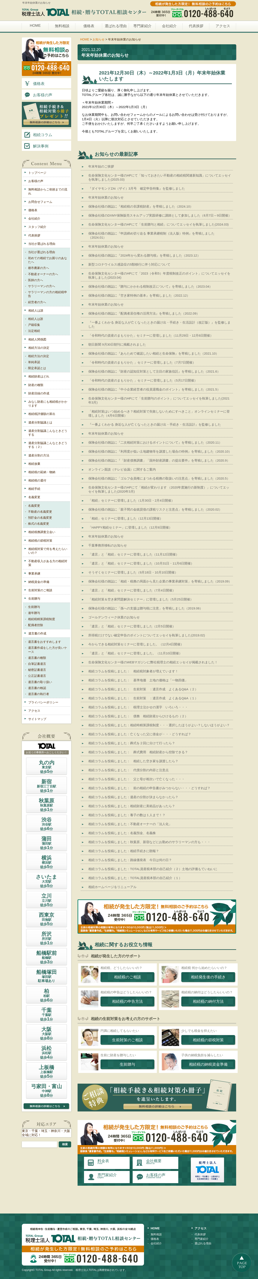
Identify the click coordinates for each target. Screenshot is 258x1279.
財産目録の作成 (38, 393)
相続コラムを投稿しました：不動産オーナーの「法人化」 (130, 824)
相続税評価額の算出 (41, 414)
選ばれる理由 (116, 26)
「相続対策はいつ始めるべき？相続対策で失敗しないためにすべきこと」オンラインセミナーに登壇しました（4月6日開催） (159, 413)
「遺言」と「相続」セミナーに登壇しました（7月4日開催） (132, 590)
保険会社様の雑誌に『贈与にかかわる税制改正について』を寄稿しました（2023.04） (150, 286)
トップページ (37, 172)
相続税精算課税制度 (41, 619)
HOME (35, 26)
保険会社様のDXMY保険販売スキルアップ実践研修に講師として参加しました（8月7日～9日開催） (159, 215)
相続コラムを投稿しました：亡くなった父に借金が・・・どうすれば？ (139, 734)
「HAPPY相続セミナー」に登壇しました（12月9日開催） (130, 527)
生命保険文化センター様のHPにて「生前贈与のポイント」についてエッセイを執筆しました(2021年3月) (159, 400)
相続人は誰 (35, 310)
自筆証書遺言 (37, 663)
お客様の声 (37, 95)
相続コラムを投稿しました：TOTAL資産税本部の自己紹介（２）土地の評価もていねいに (152, 869)
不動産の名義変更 (40, 511)
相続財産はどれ (38, 376)
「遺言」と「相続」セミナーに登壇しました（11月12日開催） (133, 554)
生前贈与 (34, 598)
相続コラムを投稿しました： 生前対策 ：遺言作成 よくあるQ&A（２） (143, 689)
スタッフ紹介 (37, 227)
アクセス (223, 26)
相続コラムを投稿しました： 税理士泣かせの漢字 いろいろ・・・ (138, 707)
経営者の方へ (37, 302)
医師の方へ (35, 280)
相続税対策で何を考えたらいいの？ (47, 550)
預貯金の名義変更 (40, 517)
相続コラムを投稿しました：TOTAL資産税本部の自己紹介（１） (135, 878)
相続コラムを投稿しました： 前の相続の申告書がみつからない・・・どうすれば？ (149, 788)
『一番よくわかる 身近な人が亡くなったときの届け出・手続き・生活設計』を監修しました (154, 424)
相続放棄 (34, 463)
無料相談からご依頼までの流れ (47, 191)
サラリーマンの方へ (41, 286)
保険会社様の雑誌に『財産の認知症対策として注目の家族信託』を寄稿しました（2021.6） (154, 371)
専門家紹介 (142, 26)
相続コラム (37, 134)
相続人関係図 (37, 339)
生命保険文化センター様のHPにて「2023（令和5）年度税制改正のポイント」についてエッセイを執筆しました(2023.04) (159, 275)
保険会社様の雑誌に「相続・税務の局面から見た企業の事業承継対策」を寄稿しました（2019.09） (160, 581)
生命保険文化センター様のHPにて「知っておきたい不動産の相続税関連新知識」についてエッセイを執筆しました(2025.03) (159, 177)
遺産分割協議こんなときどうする (47, 432)
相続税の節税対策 (40, 540)
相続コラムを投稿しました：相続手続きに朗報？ (123, 851)
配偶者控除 (35, 625)
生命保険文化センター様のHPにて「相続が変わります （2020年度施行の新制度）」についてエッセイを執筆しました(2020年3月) (158, 489)
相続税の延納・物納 (41, 472)
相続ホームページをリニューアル (112, 887)
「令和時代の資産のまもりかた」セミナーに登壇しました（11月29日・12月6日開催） (150, 335)
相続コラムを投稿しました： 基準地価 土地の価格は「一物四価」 (138, 680)
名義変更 (34, 497)
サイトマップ (37, 719)
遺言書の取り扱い (40, 682)
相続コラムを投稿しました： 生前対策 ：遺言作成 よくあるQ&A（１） (143, 698)
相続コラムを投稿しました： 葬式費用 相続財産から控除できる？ (138, 752)
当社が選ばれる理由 (41, 243)
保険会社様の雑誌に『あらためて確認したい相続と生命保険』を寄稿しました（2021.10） (153, 353)
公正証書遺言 (37, 675)
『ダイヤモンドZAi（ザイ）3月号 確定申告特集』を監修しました (136, 188)
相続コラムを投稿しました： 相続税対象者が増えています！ (133, 671)
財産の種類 (35, 385)
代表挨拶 (196, 26)
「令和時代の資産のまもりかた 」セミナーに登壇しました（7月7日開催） (142, 362)
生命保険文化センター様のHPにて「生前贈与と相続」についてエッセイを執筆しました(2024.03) (158, 224)
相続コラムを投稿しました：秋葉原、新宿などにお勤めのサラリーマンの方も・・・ (149, 842)
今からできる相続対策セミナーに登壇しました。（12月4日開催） (136, 644)
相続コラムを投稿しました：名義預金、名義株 (122, 833)
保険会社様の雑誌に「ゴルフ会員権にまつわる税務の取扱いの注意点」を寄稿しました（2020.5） (159, 478)
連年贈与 (34, 613)
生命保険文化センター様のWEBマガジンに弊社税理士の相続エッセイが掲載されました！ (153, 662)
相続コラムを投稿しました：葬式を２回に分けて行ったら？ (131, 743)
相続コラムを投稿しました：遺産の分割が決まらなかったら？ (133, 797)
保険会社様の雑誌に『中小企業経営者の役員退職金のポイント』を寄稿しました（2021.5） (154, 389)
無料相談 (62, 26)
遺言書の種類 (37, 658)
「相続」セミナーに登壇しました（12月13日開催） (125, 518)
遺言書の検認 (37, 688)
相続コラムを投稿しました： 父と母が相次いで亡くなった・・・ (136, 779)
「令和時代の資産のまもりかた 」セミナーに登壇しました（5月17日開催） (142, 380)
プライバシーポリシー (43, 702)
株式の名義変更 (38, 523)
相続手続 (34, 488)
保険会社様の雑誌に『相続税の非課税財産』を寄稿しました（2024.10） (140, 206)
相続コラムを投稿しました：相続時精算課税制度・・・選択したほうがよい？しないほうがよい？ (159, 725)
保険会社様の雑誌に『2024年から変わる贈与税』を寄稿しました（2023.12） (144, 255)
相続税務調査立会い (41, 532)
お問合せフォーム (40, 202)
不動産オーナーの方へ (43, 274)
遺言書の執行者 (38, 694)
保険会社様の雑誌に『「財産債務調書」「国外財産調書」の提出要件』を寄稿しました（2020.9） (159, 460)
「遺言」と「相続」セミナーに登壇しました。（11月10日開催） (135, 653)
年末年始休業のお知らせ (106, 197)
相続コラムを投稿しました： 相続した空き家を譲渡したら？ (133, 761)
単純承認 (34, 362)
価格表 (88, 26)
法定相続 (34, 331)
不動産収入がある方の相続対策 (47, 563)
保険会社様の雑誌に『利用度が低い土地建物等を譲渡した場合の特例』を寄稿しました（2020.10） (160, 451)
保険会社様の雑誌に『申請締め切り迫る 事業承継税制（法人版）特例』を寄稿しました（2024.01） (151, 235)
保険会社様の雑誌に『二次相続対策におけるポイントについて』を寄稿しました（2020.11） (155, 442)
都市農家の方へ (38, 268)
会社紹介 (169, 26)
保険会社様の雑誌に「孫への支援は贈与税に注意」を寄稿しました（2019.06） (145, 608)
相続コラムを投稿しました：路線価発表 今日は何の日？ (130, 860)
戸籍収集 (34, 325)
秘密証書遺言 (37, 669)
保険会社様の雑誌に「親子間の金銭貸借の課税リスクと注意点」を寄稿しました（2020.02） (155, 509)
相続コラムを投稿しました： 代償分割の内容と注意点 (128, 770)
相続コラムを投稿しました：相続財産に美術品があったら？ (131, 806)
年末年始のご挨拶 (101, 166)
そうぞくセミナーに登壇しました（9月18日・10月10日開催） (133, 572)
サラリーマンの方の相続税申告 (47, 294)
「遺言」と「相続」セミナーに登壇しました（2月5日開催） (132, 626)
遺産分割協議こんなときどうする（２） (47, 445)
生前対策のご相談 (40, 590)
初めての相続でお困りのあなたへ (47, 260)
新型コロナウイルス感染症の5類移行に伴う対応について (129, 264)
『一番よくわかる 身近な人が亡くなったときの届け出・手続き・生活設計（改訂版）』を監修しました (159, 324)
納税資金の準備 (38, 582)
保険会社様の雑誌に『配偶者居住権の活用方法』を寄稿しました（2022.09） (144, 313)
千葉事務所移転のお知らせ (107, 545)
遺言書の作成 (37, 633)
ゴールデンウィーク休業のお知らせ (114, 617)
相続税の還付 (37, 480)
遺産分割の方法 (38, 455)
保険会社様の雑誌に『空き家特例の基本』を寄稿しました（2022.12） (139, 295)
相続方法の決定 (38, 347)
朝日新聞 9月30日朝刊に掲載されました (117, 344)
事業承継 (34, 573)
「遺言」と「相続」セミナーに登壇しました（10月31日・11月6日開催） (141, 563)
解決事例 (35, 146)
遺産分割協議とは (40, 422)
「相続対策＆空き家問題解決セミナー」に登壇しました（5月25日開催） (140, 599)
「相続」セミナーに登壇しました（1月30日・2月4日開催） (131, 500)
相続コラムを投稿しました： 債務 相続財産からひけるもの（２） (138, 716)
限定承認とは (37, 368)
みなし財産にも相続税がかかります (47, 403)
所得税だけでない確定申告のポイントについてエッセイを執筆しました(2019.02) (146, 635)
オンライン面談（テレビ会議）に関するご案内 (122, 469)
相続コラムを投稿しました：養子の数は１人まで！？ (126, 815)
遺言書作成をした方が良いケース (47, 649)
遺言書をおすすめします (44, 641)
